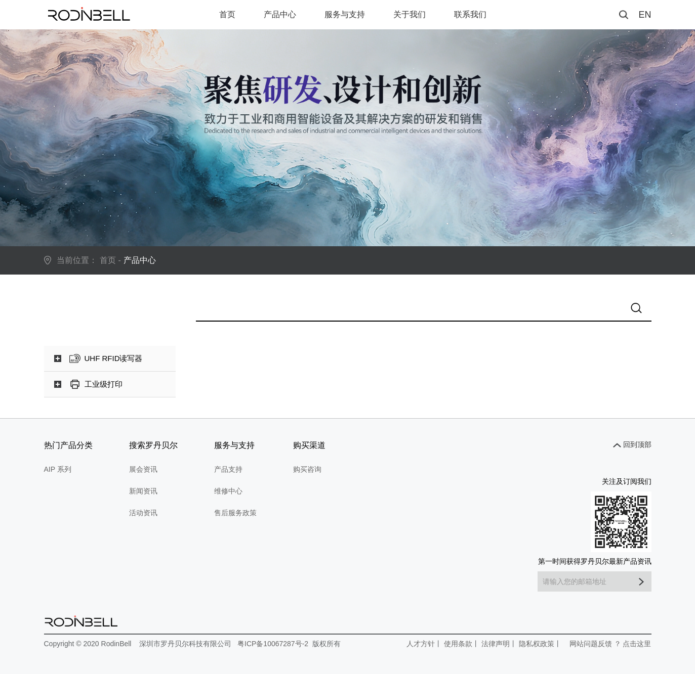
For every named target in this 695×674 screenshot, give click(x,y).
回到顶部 (637, 444)
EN (644, 15)
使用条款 (458, 644)
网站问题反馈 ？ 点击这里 (610, 644)
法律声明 (495, 644)
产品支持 (228, 469)
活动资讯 (143, 513)
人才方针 (420, 644)
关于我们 (409, 14)
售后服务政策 (235, 513)
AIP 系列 (57, 469)
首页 (227, 14)
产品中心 (280, 14)
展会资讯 (143, 469)
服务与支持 (344, 14)
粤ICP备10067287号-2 (272, 644)
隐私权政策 (536, 644)
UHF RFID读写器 (114, 358)
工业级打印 (103, 384)
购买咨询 (307, 469)
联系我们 (470, 14)
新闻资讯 (143, 491)
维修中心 (228, 491)
